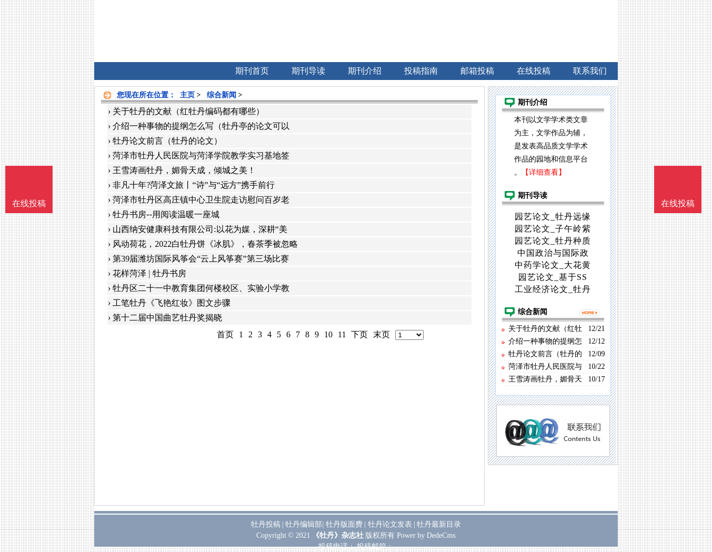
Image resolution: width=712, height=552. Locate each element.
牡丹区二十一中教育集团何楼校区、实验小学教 (201, 288)
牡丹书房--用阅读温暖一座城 (166, 214)
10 (328, 334)
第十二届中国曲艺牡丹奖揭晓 (167, 317)
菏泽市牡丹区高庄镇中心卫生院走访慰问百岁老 (201, 199)
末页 (381, 334)
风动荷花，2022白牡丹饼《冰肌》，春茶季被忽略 (205, 243)
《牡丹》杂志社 (338, 535)
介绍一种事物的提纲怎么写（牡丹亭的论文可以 (201, 126)
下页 (359, 334)
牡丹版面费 (344, 524)
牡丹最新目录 (439, 524)
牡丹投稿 (265, 524)
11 (342, 334)
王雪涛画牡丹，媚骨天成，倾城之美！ (184, 170)
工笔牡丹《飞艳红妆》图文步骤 (171, 302)
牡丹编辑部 (303, 524)
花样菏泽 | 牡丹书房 (149, 273)
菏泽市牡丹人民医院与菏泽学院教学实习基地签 (201, 155)
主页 (187, 95)
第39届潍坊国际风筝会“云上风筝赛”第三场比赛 (200, 258)
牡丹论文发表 (390, 524)
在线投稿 (678, 203)
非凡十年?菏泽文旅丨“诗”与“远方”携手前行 (194, 184)
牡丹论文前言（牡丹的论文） (167, 140)
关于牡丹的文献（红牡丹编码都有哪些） (188, 111)
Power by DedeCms (426, 535)
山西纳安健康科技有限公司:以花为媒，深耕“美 (200, 229)
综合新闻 (221, 95)
